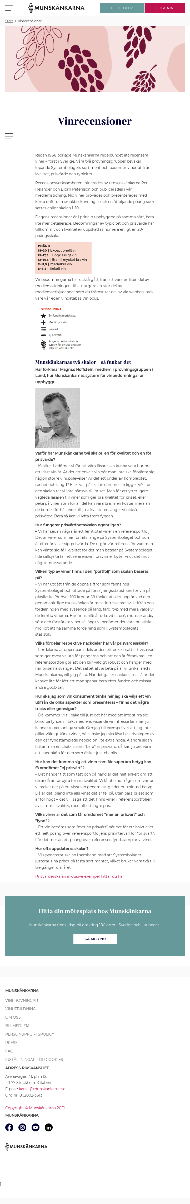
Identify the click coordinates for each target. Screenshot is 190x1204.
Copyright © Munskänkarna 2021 (35, 1108)
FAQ (9, 1051)
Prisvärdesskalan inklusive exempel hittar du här (79, 876)
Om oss (13, 1017)
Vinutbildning (20, 1009)
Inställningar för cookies (34, 1059)
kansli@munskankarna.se (42, 1089)
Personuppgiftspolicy (29, 1034)
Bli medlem (17, 1025)
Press (11, 1042)
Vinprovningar (21, 1000)
